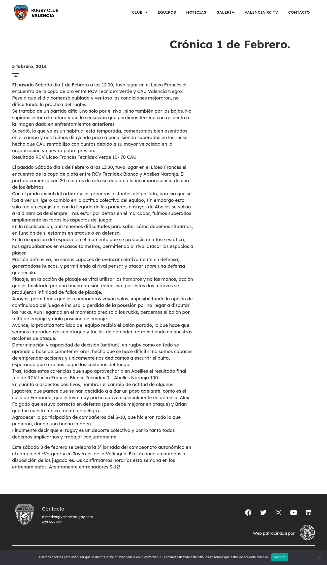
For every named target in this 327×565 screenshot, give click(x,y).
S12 (15, 75)
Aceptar (280, 557)
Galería (225, 12)
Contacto (299, 12)
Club (140, 12)
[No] (319, 557)
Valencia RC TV (261, 12)
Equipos (167, 12)
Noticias (196, 12)
